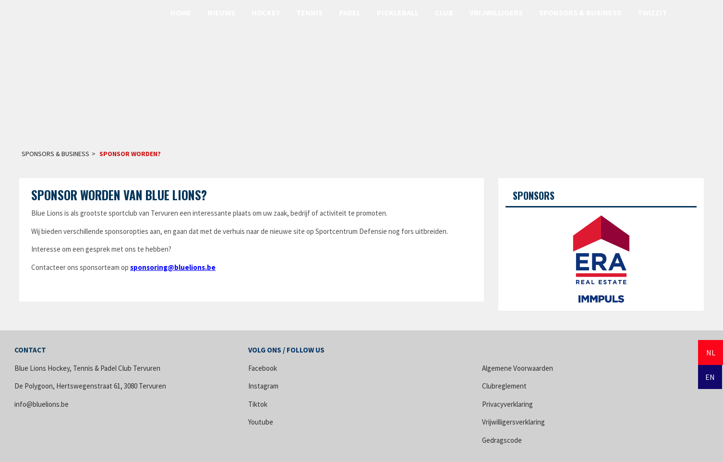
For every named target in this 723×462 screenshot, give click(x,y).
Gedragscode (502, 440)
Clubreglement (504, 385)
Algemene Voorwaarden (517, 368)
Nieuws (221, 12)
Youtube (260, 421)
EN (710, 377)
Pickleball (398, 12)
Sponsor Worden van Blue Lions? (119, 195)
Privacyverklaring (507, 404)
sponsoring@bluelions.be (173, 267)
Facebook (262, 368)
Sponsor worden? (130, 153)
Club (444, 12)
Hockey (266, 12)
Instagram (263, 385)
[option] (601, 255)
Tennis (309, 12)
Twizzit (652, 12)
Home (180, 12)
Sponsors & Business (580, 12)
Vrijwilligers (496, 12)
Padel (350, 12)
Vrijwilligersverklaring (513, 421)
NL (710, 352)
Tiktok (257, 404)
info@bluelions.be (41, 404)
